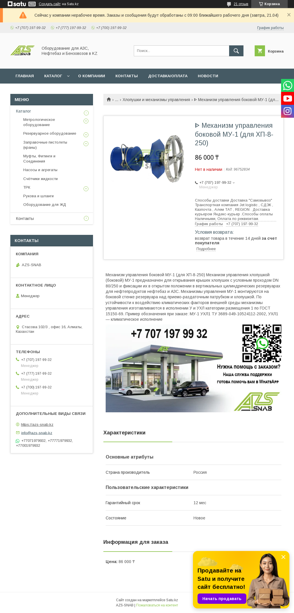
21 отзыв (241, 4)
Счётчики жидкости (40, 179)
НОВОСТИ (208, 76)
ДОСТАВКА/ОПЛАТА (167, 76)
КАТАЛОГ (53, 76)
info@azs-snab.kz (36, 432)
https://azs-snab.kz (37, 424)
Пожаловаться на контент (157, 605)
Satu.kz (172, 600)
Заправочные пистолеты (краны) (45, 145)
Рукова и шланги (38, 196)
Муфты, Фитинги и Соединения (39, 158)
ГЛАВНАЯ (25, 76)
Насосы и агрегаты (40, 170)
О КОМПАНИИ (91, 76)
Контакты (25, 218)
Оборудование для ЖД (44, 204)
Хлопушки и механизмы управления (156, 99)
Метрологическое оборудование (39, 122)
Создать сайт (50, 4)
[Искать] (236, 50)
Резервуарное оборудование (49, 133)
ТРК (26, 187)
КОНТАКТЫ (126, 76)
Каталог (23, 111)
